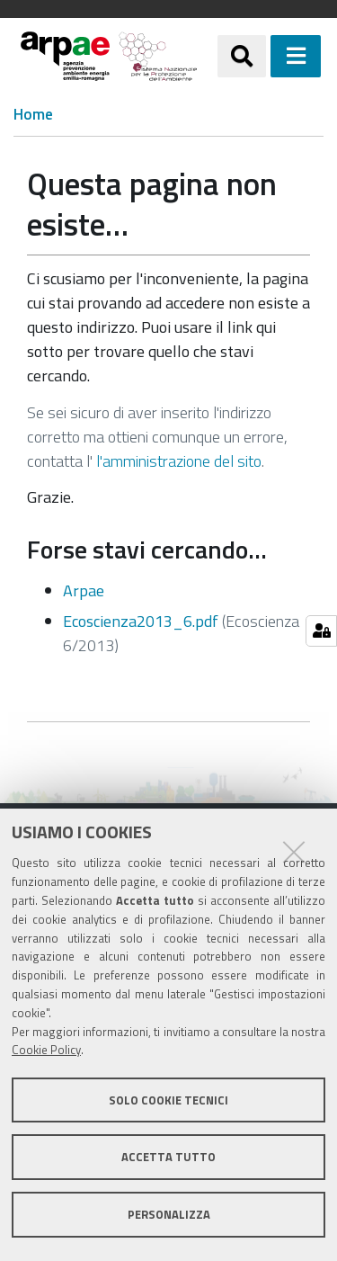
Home (33, 114)
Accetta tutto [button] (168, 1157)
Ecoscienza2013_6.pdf (140, 621)
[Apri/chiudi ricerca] (241, 55)
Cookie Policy (46, 1050)
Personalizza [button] (169, 1214)
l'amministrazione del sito (179, 461)
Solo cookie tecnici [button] (168, 1100)
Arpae (83, 590)
